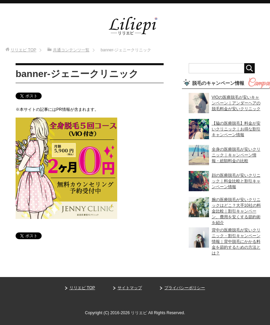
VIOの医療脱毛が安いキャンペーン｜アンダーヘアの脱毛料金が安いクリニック (236, 103)
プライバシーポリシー (184, 287)
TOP (23, 50)
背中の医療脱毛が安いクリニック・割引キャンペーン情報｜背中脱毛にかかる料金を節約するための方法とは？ (236, 241)
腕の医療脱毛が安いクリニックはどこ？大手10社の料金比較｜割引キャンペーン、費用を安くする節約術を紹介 (236, 211)
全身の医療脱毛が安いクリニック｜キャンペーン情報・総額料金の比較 (236, 155)
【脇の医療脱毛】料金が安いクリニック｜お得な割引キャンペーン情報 (236, 129)
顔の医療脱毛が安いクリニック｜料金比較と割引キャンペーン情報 (236, 181)
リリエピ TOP (82, 287)
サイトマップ (130, 287)
